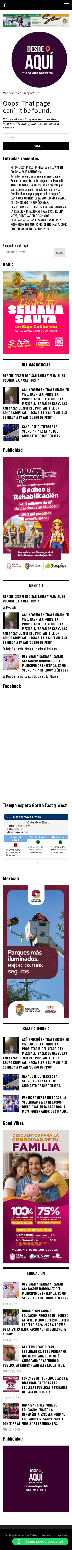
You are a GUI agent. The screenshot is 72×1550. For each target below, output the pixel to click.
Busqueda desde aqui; (15, 245)
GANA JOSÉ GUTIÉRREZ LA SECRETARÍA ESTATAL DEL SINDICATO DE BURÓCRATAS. (38, 200)
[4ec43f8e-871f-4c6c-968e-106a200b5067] (36, 25)
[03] (36, 1510)
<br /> (36, 841)
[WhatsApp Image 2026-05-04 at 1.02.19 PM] (36, 1016)
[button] (40, 1541)
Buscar (59, 252)
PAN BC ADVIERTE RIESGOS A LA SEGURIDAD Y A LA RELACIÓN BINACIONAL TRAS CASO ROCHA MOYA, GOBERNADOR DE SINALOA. (39, 211)
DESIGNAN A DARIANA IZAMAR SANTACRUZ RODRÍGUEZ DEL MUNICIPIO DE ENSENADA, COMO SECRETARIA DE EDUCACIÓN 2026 (39, 224)
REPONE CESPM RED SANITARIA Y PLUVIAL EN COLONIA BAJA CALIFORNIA (37, 169)
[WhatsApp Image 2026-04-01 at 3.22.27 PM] (36, 352)
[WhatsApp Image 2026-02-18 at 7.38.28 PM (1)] (36, 573)
